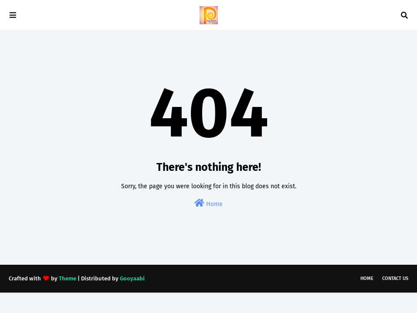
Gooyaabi (132, 278)
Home (208, 203)
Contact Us (395, 278)
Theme (67, 278)
